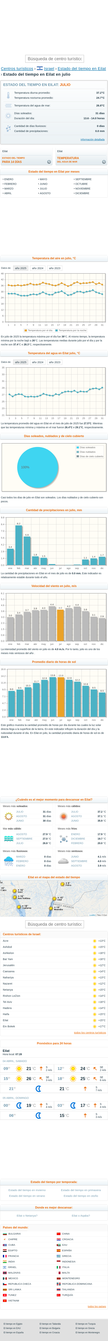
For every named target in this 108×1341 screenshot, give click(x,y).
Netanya (8, 989)
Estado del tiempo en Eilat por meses (54, 171)
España (67, 1250)
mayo (43, 179)
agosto (45, 193)
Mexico (13, 1278)
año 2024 (37, 268)
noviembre (83, 188)
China (66, 1233)
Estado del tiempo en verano (27, 1195)
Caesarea (9, 971)
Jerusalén (9, 965)
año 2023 (54, 268)
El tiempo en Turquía (86, 1324)
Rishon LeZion (11, 995)
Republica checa (19, 1284)
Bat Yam (8, 959)
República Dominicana (77, 1284)
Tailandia (68, 1289)
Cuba (11, 1245)
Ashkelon (8, 953)
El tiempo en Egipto (13, 1324)
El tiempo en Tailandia (50, 1324)
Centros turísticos (17, 68)
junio (43, 183)
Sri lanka (14, 1289)
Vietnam (13, 1300)
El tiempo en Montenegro (88, 1332)
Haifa (6, 1014)
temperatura (68, 160)
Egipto (12, 1250)
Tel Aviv (7, 1001)
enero (8, 179)
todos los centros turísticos (90, 1032)
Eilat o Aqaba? (81, 1215)
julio (43, 188)
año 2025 (20, 268)
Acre (5, 940)
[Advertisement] (54, 27)
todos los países (97, 1306)
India (11, 1261)
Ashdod (7, 946)
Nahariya (8, 977)
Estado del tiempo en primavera (81, 1190)
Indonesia (68, 1261)
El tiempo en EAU (12, 1328)
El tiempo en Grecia (85, 1328)
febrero (10, 183)
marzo (9, 188)
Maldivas (14, 1272)
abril (8, 193)
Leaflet (92, 915)
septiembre (83, 179)
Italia (65, 1267)
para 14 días (13, 160)
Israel (49, 68)
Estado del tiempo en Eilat (82, 68)
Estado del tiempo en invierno (27, 1190)
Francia (13, 1256)
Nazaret (7, 983)
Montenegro (71, 1278)
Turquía (67, 1295)
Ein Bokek (9, 1026)
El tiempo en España (14, 1332)
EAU (64, 1245)
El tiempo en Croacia (50, 1332)
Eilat (5, 1020)
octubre (81, 183)
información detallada (93, 139)
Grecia (66, 1256)
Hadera (7, 1008)
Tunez (12, 1295)
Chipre (12, 1239)
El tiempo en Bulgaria (50, 1328)
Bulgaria (14, 1233)
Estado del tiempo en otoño (81, 1195)
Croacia (67, 1239)
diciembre (82, 193)
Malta (66, 1272)
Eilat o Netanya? (27, 1215)
